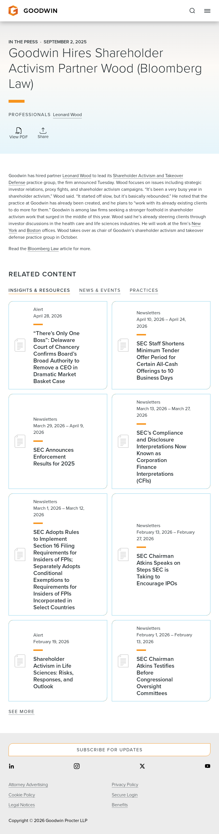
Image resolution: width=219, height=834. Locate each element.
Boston (34, 230)
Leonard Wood (67, 115)
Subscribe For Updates (110, 749)
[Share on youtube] (207, 766)
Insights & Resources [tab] (39, 290)
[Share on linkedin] (11, 766)
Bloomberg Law (43, 248)
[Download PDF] (19, 133)
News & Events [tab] (100, 290)
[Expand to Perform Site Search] (192, 11)
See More (22, 711)
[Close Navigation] (207, 11)
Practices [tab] (144, 290)
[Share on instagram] (77, 766)
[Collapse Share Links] (43, 133)
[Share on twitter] (142, 766)
